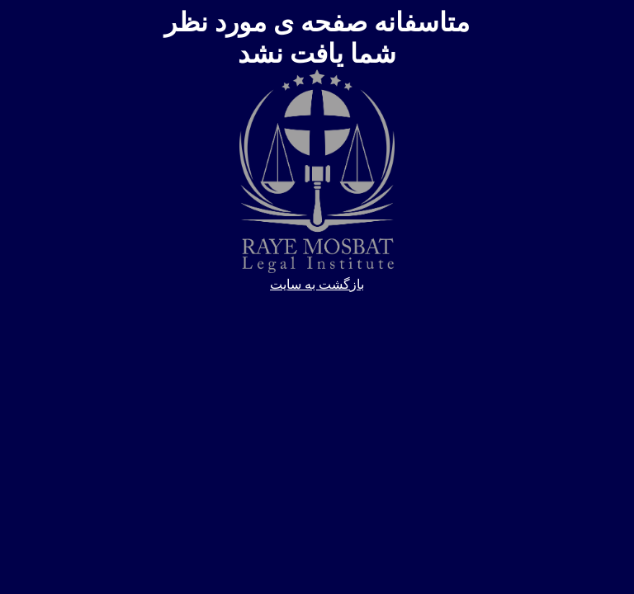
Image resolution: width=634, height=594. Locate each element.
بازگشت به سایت (317, 284)
